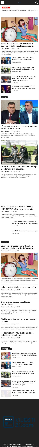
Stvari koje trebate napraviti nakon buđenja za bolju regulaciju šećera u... (17, 44)
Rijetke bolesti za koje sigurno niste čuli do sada (19, 320)
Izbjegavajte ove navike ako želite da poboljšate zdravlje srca (17, 334)
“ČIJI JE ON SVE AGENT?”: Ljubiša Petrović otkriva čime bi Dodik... (22, 59)
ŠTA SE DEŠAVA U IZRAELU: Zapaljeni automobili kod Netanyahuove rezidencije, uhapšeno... (24, 78)
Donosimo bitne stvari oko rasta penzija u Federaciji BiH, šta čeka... (23, 68)
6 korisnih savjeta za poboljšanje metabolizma (15, 303)
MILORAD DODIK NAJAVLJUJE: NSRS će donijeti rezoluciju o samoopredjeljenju (25, 222)
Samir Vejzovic (5, 48)
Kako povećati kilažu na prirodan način (18, 287)
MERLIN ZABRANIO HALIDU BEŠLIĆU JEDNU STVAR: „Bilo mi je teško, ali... (24, 87)
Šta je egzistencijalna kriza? (11, 342)
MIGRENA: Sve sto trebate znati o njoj (24, 231)
